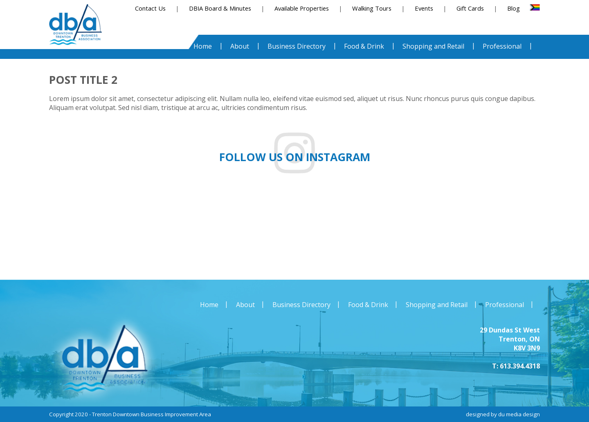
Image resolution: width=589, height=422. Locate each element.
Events (424, 8)
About (245, 304)
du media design (519, 414)
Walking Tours (371, 8)
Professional (504, 304)
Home (209, 304)
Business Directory (301, 304)
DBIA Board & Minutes (220, 8)
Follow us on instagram (294, 157)
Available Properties (301, 8)
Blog (513, 8)
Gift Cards (470, 8)
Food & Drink (368, 304)
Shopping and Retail (437, 304)
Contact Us (150, 8)
